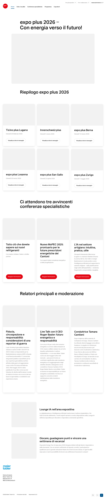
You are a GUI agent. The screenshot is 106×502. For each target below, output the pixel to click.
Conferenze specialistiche (34, 6)
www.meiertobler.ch (97, 2)
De (93, 495)
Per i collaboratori (83, 2)
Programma (48, 6)
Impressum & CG (33, 494)
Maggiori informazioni (14, 277)
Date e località (21, 6)
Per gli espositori (70, 2)
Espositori (57, 6)
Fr (97, 495)
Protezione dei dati (21, 494)
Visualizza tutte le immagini (16, 140)
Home (12, 6)
